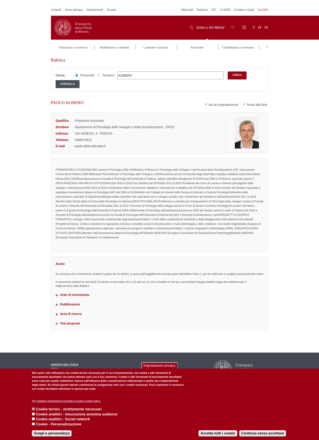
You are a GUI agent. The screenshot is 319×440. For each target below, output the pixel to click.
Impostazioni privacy (160, 365)
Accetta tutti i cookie (217, 433)
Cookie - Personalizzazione (58, 424)
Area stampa (74, 10)
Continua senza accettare (262, 433)
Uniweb (56, 10)
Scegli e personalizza (52, 433)
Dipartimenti (94, 10)
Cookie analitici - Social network (63, 419)
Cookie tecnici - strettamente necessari (68, 409)
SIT (213, 10)
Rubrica (202, 10)
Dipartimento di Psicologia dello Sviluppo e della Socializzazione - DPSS (124, 127)
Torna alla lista (257, 104)
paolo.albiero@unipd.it (90, 146)
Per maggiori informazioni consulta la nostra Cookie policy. (66, 401)
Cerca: (60, 75)
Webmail (187, 10)
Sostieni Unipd (244, 10)
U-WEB (225, 10)
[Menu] (243, 27)
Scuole (111, 10)
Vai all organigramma (223, 104)
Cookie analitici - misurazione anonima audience (76, 414)
